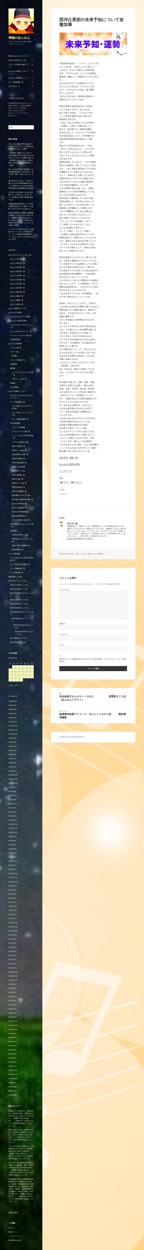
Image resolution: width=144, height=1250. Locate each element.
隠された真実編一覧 (19, 507)
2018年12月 (13, 1070)
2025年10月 (13, 734)
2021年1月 (12, 968)
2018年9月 (12, 1082)
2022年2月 (12, 914)
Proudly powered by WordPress (71, 737)
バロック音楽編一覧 (17, 360)
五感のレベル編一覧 (19, 450)
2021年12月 (13, 922)
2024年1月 (12, 820)
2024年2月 (12, 816)
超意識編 (13, 530)
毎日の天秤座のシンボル (19, 589)
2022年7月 (12, 894)
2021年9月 (12, 935)
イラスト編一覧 (16, 347)
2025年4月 (12, 759)
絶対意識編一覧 (17, 549)
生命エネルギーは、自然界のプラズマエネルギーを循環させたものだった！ (20, 1132)
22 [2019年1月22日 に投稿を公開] (14, 677)
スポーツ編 (14, 352)
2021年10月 (13, 931)
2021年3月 (12, 959)
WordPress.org (14, 1240)
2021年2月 (12, 964)
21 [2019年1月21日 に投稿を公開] (10, 677)
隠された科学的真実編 (20, 512)
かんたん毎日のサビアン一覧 (21, 331)
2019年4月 (12, 1054)
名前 (62, 624)
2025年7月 (12, 746)
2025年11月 (13, 730)
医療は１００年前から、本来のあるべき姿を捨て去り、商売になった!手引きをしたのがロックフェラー (21, 1114)
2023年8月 (12, 840)
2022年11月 (13, 877)
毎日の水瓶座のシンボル (19, 604)
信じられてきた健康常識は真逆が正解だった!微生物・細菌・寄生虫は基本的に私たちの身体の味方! (21, 1165)
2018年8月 (12, 1087)
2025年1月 (12, 771)
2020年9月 (12, 984)
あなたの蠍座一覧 (16, 300)
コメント (63, 590)
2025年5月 (12, 754)
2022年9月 (12, 886)
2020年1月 (12, 1017)
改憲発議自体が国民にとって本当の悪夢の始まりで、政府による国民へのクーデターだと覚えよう (20, 206)
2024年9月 (12, 787)
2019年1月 (12, 1066)
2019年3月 (12, 1058)
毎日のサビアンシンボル (17, 581)
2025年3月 (12, 763)
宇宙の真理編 (15, 423)
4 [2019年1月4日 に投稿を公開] (24, 667)
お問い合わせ (13, 1212)
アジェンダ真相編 (18, 427)
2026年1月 (12, 722)
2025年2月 (12, 767)
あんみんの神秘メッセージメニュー (18, 72)
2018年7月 (12, 1091)
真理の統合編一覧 (18, 487)
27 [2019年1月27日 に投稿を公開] (32, 677)
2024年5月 (12, 804)
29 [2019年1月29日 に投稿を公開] (14, 680)
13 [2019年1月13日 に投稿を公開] (32, 670)
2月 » (16, 685)
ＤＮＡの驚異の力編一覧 (21, 520)
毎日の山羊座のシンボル (19, 599)
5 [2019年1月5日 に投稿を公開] (28, 667)
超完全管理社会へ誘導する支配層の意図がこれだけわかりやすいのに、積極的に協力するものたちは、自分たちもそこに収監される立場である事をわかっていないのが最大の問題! (20, 219)
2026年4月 (12, 709)
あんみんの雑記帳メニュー (18, 78)
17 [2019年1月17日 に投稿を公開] (21, 673)
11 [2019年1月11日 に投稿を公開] (25, 670)
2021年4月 (12, 955)
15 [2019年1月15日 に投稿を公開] (14, 673)
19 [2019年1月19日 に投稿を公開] (28, 673)
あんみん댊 (82, 554)
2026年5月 (12, 705)
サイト (61, 645)
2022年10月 (13, 882)
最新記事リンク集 (18, 471)
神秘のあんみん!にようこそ (18, 56)
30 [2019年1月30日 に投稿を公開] (17, 680)
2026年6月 (12, 701)
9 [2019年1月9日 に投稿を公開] (17, 670)
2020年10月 (13, 980)
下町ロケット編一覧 (19, 379)
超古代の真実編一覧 (19, 491)
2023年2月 (12, 865)
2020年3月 (12, 1009)
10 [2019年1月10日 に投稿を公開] (21, 670)
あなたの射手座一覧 (17, 271)
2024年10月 (13, 783)
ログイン (11, 1228)
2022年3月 (12, 910)
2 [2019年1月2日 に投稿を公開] (17, 667)
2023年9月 (12, 836)
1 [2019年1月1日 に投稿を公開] (13, 667)
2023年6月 (12, 849)
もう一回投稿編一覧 (15, 82)
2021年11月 (13, 927)
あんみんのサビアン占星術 (20, 316)
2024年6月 (12, 799)
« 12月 (10, 685)
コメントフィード (15, 1236)
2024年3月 (12, 812)
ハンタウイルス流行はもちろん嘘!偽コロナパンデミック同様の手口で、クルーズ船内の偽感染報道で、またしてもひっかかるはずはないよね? (21, 234)
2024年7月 (12, 795)
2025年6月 (12, 750)
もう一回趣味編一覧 (17, 568)
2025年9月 (12, 738)
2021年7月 (12, 943)
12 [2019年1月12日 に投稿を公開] (28, 670)
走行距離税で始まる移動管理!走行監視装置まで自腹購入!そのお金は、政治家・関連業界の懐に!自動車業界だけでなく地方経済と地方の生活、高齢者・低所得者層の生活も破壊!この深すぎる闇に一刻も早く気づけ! (21, 1186)
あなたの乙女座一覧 (17, 259)
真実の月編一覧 (17, 479)
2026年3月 (12, 713)
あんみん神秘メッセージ (17, 391)
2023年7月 (12, 845)
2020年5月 (12, 1001)
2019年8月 (12, 1037)
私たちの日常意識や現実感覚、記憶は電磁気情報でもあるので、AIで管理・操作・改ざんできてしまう (20, 173)
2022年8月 (12, 890)
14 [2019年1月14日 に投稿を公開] (10, 673)
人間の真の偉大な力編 (20, 535)
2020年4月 (12, 1005)
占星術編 (13, 364)
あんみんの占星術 (15, 312)
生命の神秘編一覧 (18, 475)
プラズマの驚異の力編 (20, 442)
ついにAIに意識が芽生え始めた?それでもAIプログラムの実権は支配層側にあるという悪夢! (20, 146)
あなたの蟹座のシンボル (17, 308)
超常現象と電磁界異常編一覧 (22, 499)
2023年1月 (12, 869)
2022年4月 (12, 906)
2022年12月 (13, 873)
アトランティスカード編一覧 (21, 335)
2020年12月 (13, 972)
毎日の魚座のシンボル (18, 642)
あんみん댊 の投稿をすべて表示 (79, 538)
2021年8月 (12, 939)
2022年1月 (12, 918)
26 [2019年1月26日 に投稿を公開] (28, 677)
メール (63, 634)
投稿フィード (13, 1232)
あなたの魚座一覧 (16, 304)
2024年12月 (13, 775)
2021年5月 (12, 951)
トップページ (65, 470)
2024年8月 (12, 791)
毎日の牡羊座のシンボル (19, 608)
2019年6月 (12, 1046)
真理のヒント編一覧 (19, 483)
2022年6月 (12, 898)
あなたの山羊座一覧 (17, 275)
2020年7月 (12, 992)
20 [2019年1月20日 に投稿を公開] (32, 673)
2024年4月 (12, 808)
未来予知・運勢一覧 (68, 457)
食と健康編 (14, 387)
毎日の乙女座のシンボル (17, 60)
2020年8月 (12, 988)
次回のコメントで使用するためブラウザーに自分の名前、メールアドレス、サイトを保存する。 (92, 660)
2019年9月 (12, 1033)
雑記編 (12, 383)
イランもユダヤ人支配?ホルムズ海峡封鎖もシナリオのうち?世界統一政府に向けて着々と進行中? (21, 1148)
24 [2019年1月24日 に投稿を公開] (21, 677)
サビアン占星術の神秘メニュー (18, 65)
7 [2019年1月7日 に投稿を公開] (10, 670)
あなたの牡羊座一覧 (17, 288)
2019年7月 (12, 1041)
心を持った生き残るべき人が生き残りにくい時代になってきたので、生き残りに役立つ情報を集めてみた (20, 196)
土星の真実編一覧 (18, 458)
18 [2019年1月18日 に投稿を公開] (25, 673)
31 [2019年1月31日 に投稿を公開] (21, 680)
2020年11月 (13, 976)
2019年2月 (12, 1062)
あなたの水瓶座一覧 (17, 279)
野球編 (14, 356)
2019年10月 (13, 1029)
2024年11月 (13, 779)
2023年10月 (13, 832)
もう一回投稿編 (14, 553)
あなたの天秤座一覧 (17, 267)
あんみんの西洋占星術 (18, 320)
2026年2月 (12, 717)
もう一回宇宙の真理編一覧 (20, 564)
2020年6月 (12, 996)
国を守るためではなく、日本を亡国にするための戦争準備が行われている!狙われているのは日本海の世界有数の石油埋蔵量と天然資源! (21, 184)
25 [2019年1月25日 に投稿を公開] (25, 677)
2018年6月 (12, 1095)
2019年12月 (13, 1021)
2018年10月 (13, 1078)
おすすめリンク (14, 86)
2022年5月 (12, 902)
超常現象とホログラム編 (21, 495)
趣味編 (12, 368)
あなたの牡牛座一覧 (17, 284)
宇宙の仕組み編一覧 (19, 462)
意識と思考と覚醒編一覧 (21, 545)
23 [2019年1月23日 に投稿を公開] (17, 677)
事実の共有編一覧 (18, 446)
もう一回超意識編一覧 (20, 419)
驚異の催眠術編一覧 (19, 516)
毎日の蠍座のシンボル (18, 638)
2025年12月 (13, 726)
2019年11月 (13, 1025)
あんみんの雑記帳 (15, 343)
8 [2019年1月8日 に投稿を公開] (13, 670)
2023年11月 (13, 828)
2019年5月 (12, 1050)
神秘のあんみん (19, 37)
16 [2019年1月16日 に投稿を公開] (17, 673)
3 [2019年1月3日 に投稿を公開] (21, 667)
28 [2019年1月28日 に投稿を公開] (10, 680)
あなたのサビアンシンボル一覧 (20, 255)
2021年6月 (12, 947)
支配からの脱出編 (18, 467)
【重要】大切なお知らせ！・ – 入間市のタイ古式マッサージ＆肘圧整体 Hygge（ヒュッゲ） (20, 1122)
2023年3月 (12, 861)
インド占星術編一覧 (15, 572)
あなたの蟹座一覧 (16, 296)
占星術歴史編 (15, 339)
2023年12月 (13, 824)
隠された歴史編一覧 (19, 503)
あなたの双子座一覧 (17, 263)
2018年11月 (13, 1074)
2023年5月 (12, 853)
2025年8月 (12, 742)
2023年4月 (12, 857)
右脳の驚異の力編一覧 (20, 454)
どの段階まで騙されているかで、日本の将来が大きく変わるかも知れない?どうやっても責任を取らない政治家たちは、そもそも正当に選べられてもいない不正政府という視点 (21, 159)
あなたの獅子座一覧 (17, 292)
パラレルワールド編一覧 (21, 431)
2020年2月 (12, 1013)
